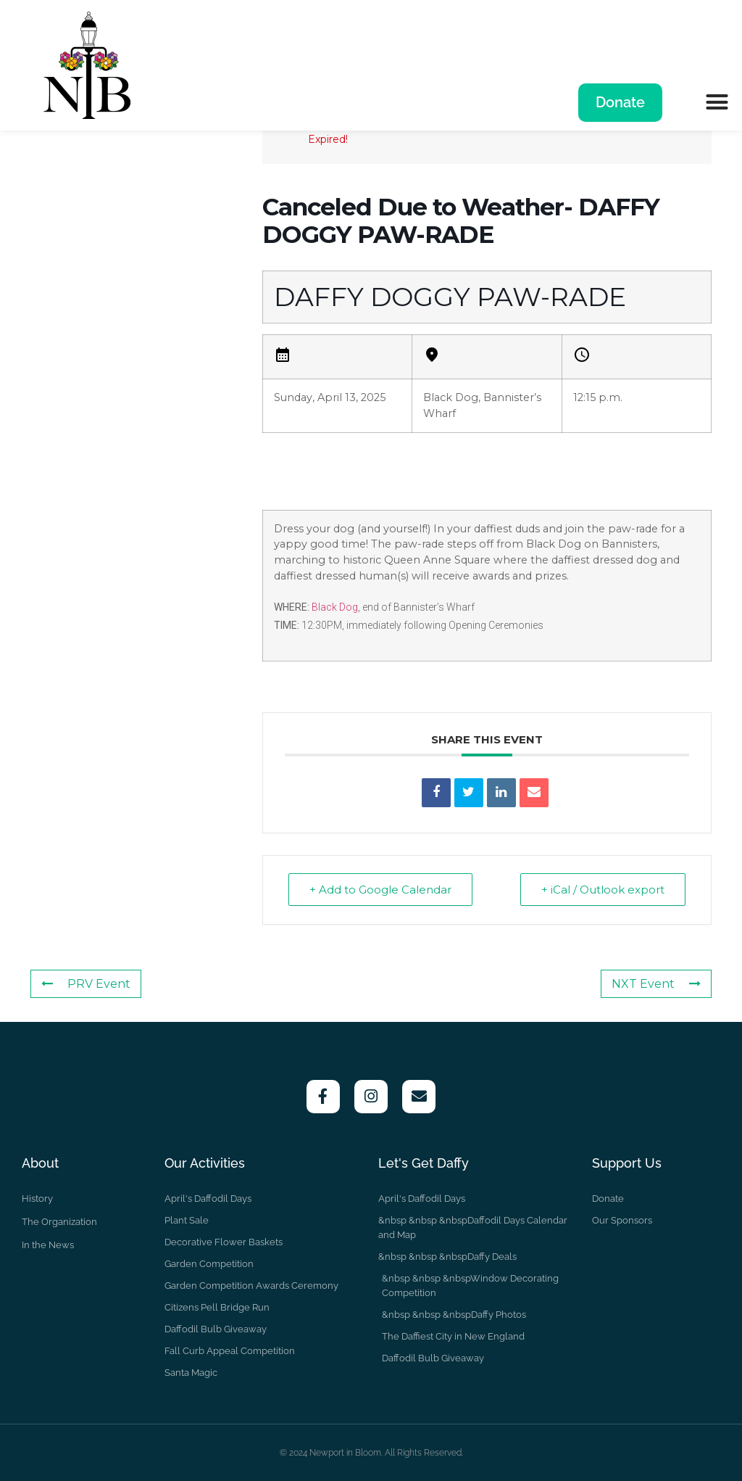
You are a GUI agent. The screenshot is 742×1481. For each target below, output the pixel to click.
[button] (717, 101)
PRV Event (85, 984)
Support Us (627, 1163)
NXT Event (656, 984)
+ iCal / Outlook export (602, 889)
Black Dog (335, 607)
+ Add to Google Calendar (380, 889)
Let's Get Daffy (423, 1163)
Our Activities (204, 1163)
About (40, 1163)
